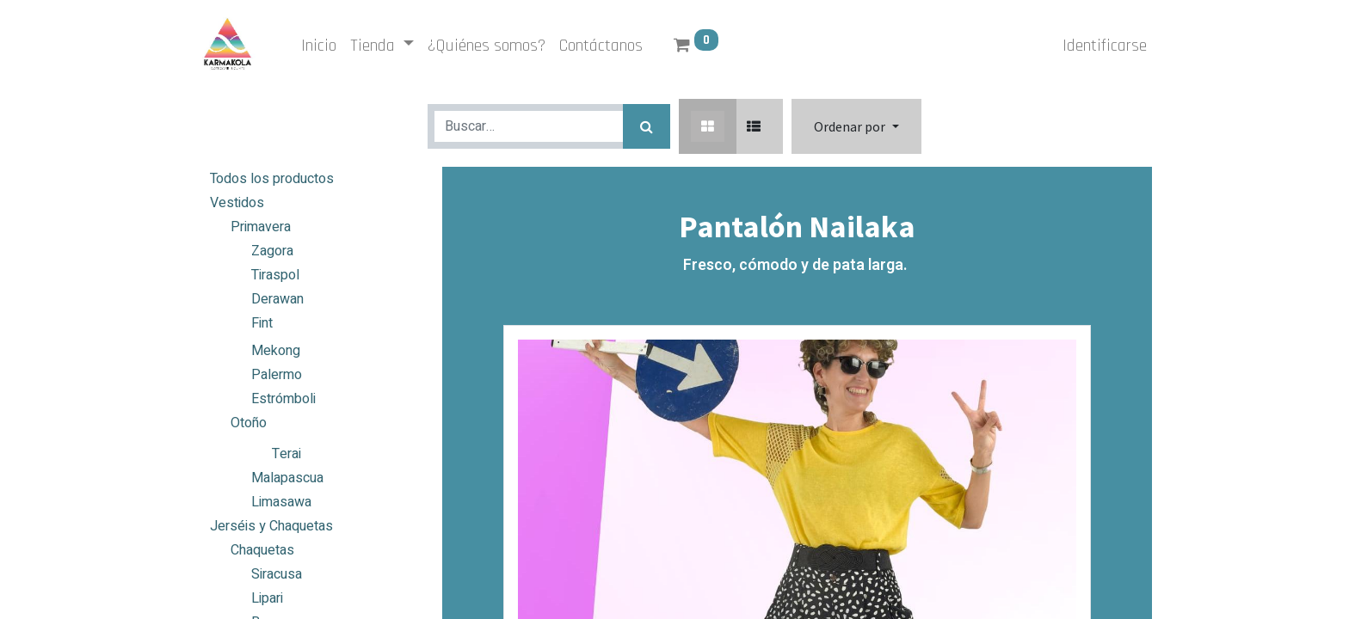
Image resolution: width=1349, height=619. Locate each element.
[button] (856, 126)
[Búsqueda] (646, 126)
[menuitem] (320, 45)
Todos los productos (272, 179)
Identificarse (1103, 45)
